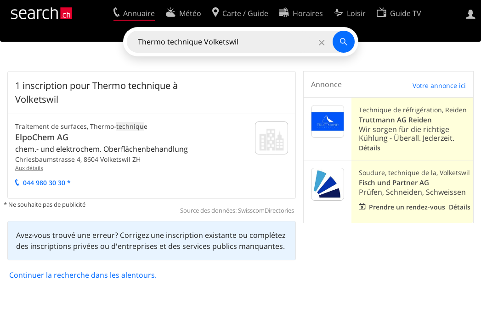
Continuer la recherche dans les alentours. (83, 275)
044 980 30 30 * (47, 182)
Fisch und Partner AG (394, 182)
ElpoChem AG (41, 137)
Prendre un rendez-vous (407, 207)
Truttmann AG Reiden (395, 120)
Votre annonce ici (439, 85)
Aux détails (29, 168)
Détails (369, 147)
